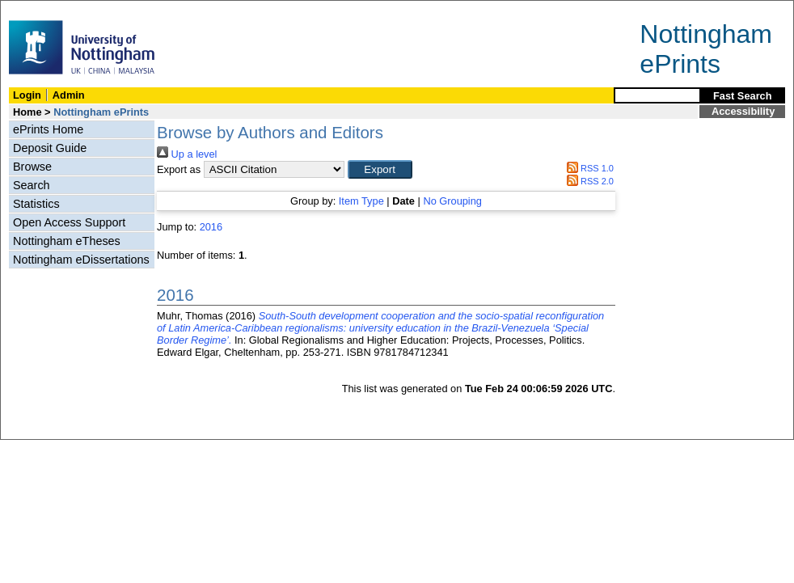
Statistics (36, 203)
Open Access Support (69, 222)
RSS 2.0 (588, 181)
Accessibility (743, 111)
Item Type (361, 201)
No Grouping (452, 201)
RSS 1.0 (588, 168)
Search (31, 185)
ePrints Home (48, 129)
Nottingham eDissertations (81, 259)
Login (27, 95)
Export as (179, 169)
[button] (380, 169)
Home (27, 112)
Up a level (187, 154)
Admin (69, 95)
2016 (211, 227)
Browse (32, 166)
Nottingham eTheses (66, 240)
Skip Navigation (36, 9)
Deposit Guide (50, 148)
